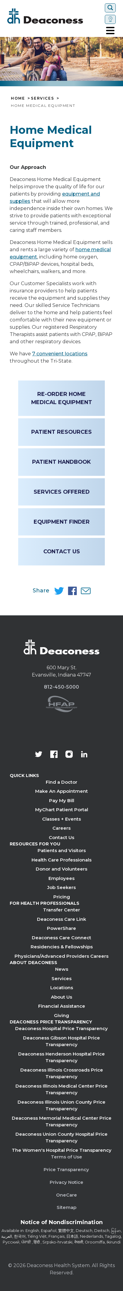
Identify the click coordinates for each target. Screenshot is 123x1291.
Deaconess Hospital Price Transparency (61, 1028)
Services (42, 98)
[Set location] (110, 19)
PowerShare (61, 928)
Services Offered (62, 492)
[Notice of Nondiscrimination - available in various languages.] (62, 1223)
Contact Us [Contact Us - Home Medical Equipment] (61, 551)
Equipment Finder (62, 522)
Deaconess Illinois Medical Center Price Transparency (61, 1089)
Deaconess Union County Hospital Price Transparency (61, 1137)
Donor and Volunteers (61, 869)
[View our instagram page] (69, 754)
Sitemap (66, 1207)
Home (18, 98)
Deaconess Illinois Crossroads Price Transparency (61, 1073)
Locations (61, 987)
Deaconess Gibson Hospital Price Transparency (61, 1041)
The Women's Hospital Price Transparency (61, 1150)
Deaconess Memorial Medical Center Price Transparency (61, 1121)
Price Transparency (66, 1169)
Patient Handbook (61, 462)
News (61, 969)
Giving (61, 1015)
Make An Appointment (61, 791)
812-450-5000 (61, 687)
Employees (61, 878)
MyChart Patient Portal (61, 809)
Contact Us (61, 837)
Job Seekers (61, 887)
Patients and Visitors (62, 850)
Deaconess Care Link (61, 919)
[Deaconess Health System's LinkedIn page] (84, 754)
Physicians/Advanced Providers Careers (61, 956)
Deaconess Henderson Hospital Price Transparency (61, 1057)
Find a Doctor (61, 782)
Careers (61, 828)
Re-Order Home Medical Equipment (61, 398)
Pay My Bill (61, 800)
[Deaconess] (54, 16)
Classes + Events (61, 819)
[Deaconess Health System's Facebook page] (54, 754)
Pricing (61, 897)
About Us (61, 997)
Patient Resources (61, 432)
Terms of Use (66, 1157)
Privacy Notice (66, 1182)
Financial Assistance (61, 1006)
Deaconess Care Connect (61, 937)
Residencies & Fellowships (62, 947)
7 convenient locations (60, 354)
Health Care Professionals (61, 860)
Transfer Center (61, 910)
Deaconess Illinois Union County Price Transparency (61, 1105)
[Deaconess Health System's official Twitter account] (39, 754)
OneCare (66, 1195)
